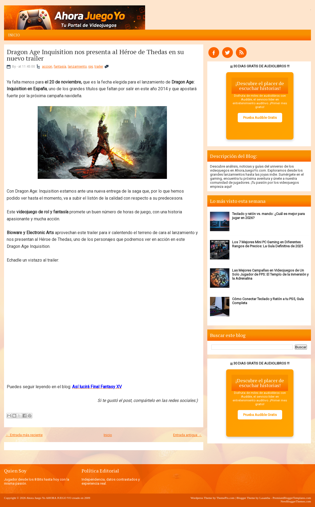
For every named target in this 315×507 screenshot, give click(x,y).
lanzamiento (77, 66)
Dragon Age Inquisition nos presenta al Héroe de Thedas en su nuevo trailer (95, 54)
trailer (98, 66)
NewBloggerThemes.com (296, 501)
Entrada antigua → (187, 435)
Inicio (14, 35)
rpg (90, 66)
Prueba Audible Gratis (260, 118)
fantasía (60, 66)
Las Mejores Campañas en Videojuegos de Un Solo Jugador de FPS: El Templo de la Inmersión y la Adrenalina (270, 274)
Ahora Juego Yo (36, 497)
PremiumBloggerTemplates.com (291, 497)
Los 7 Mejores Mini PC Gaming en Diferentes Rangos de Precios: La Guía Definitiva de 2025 (267, 244)
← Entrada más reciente (24, 435)
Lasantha (265, 497)
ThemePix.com (225, 497)
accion (47, 66)
